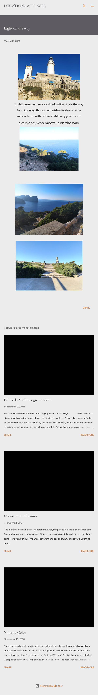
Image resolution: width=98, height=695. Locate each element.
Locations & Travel (25, 5)
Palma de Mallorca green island (27, 399)
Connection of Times (20, 516)
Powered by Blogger (49, 685)
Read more (87, 434)
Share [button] (86, 307)
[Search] (84, 6)
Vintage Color (15, 632)
